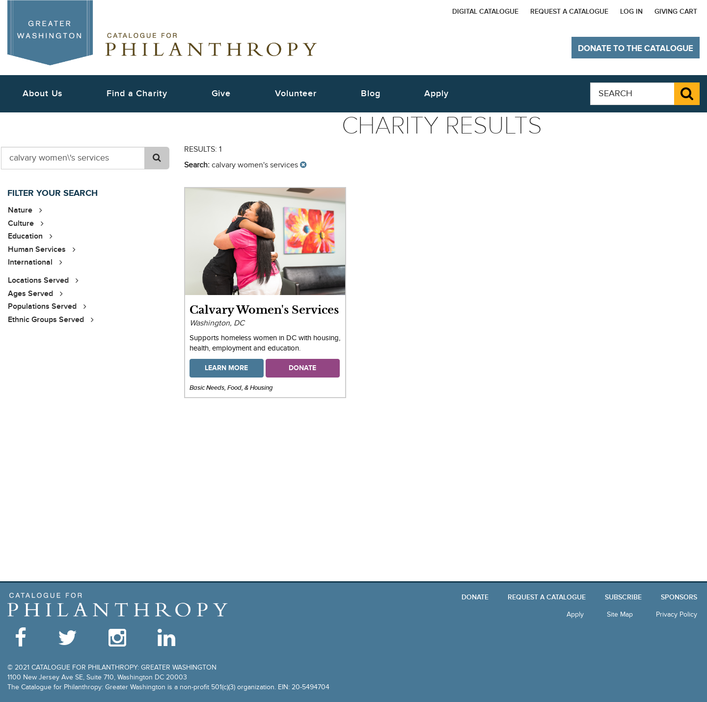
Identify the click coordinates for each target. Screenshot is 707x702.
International (30, 262)
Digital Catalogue (485, 11)
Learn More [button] (226, 368)
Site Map (620, 614)
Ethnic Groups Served (46, 319)
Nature (20, 210)
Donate (475, 597)
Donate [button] (302, 368)
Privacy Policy (676, 614)
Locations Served (38, 280)
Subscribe (623, 597)
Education (25, 236)
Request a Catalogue (569, 11)
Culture (21, 223)
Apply (436, 93)
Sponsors (679, 597)
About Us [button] (42, 93)
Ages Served (30, 293)
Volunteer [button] (296, 93)
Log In (631, 11)
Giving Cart (675, 11)
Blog (371, 93)
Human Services (37, 249)
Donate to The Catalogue (635, 49)
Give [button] (221, 93)
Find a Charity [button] (137, 93)
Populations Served (42, 306)
